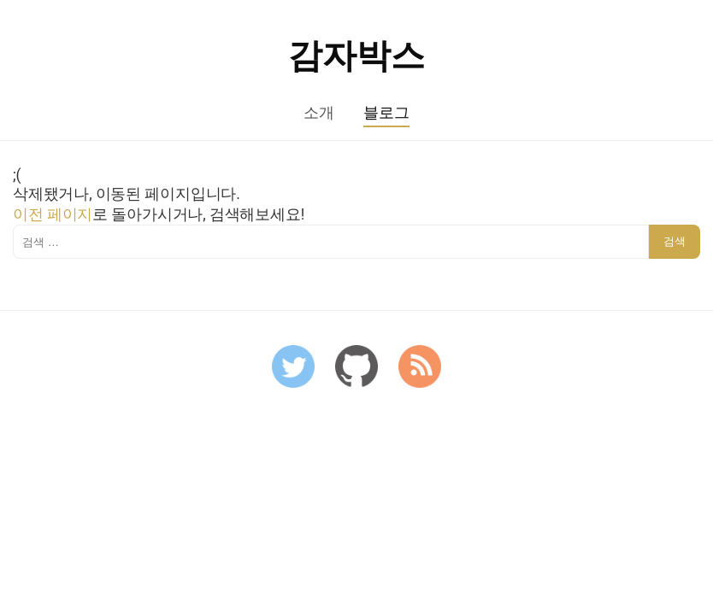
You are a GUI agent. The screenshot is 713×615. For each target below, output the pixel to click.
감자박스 (356, 56)
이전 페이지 (52, 214)
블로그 (386, 112)
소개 (318, 112)
